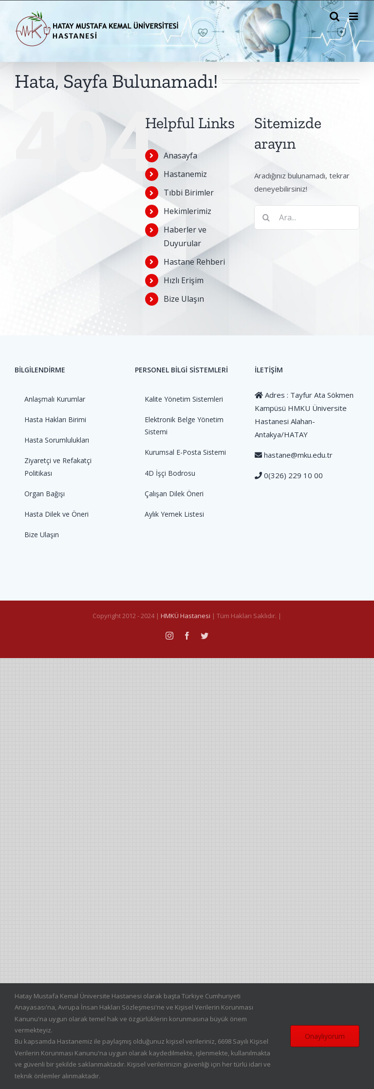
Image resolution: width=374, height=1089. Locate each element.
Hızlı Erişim (184, 280)
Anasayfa (180, 155)
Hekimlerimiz (187, 211)
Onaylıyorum (325, 1036)
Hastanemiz (185, 174)
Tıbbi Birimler (189, 192)
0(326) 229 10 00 (292, 475)
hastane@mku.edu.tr (297, 455)
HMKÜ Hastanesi (185, 615)
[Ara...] (306, 217)
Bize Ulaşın (184, 298)
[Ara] (266, 217)
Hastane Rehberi (194, 261)
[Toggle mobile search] (334, 16)
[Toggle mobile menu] (354, 16)
